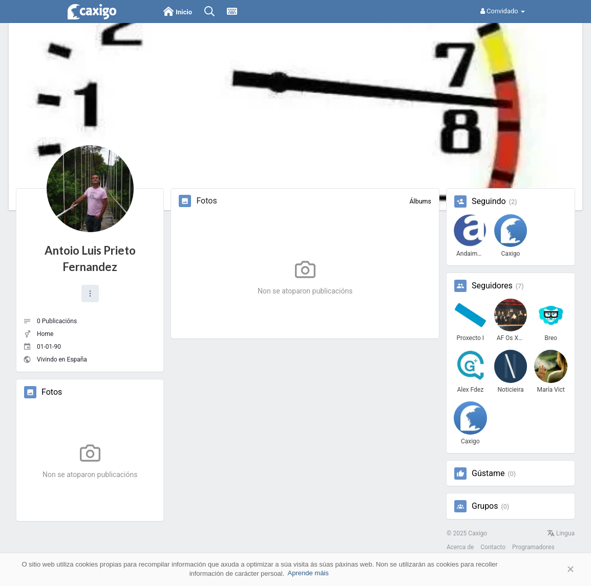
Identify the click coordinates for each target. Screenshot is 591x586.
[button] (90, 293)
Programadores (533, 547)
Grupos (485, 506)
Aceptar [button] (555, 569)
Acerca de (460, 547)
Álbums (420, 201)
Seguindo (489, 201)
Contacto (492, 547)
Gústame (488, 473)
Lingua (561, 533)
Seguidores (492, 285)
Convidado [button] (502, 11)
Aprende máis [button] (308, 573)
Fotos (51, 392)
